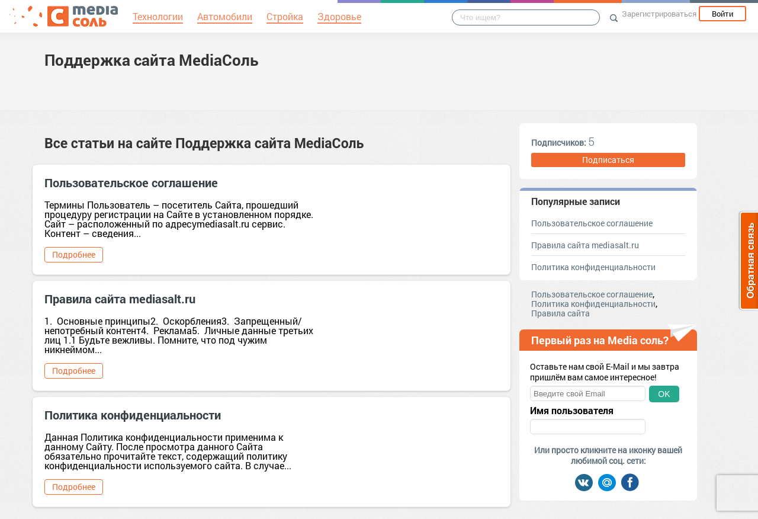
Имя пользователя (572, 410)
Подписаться (608, 159)
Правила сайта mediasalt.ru (119, 299)
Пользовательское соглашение (131, 182)
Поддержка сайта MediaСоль (151, 60)
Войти (722, 13)
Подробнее (73, 254)
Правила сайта (560, 313)
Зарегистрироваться (659, 13)
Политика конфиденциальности (132, 415)
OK (664, 394)
